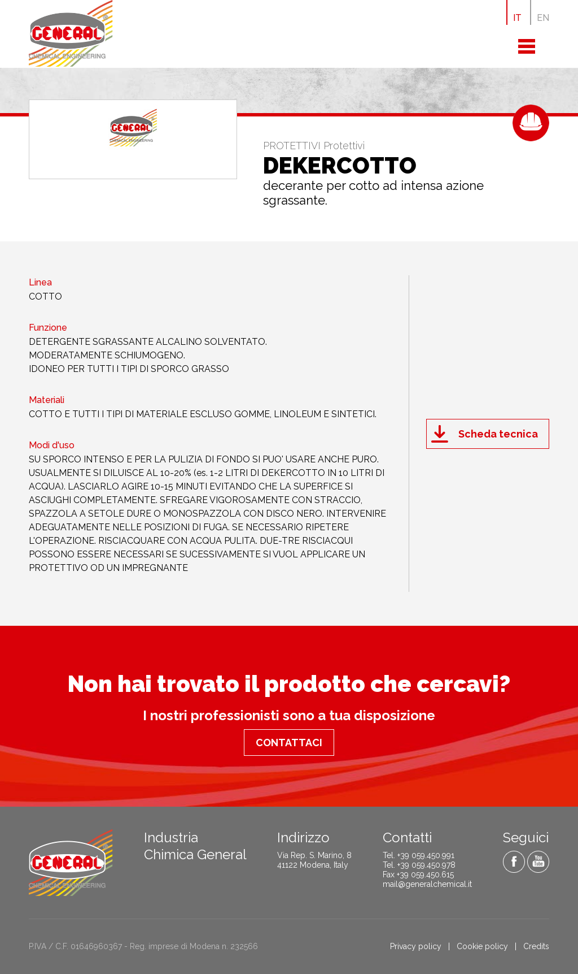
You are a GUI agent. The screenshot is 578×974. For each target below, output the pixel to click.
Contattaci (289, 742)
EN (543, 17)
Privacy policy (415, 946)
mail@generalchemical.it (427, 884)
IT (517, 17)
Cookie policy (482, 946)
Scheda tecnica (498, 434)
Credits (536, 946)
